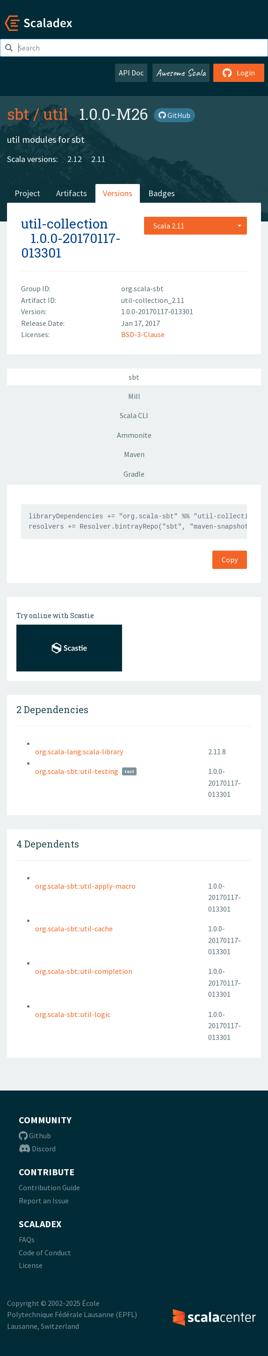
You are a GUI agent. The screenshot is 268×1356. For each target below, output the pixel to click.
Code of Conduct (45, 1252)
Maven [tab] (134, 454)
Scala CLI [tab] (134, 415)
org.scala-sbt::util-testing (76, 771)
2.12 (74, 159)
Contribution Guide (49, 1187)
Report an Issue (44, 1200)
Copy (230, 559)
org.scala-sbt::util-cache (74, 928)
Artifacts (71, 193)
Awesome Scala (181, 72)
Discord (37, 1148)
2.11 (98, 159)
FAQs (27, 1239)
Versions (117, 193)
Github (35, 1135)
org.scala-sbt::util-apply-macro (85, 886)
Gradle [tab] (134, 474)
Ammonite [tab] (134, 435)
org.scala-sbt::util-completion (83, 971)
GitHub (174, 115)
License (31, 1265)
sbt (18, 113)
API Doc (131, 72)
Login (239, 72)
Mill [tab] (134, 396)
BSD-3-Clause (143, 334)
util (55, 113)
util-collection (64, 223)
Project (27, 193)
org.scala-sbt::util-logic (72, 1014)
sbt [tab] (134, 377)
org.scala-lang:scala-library (79, 751)
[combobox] (195, 226)
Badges (161, 193)
